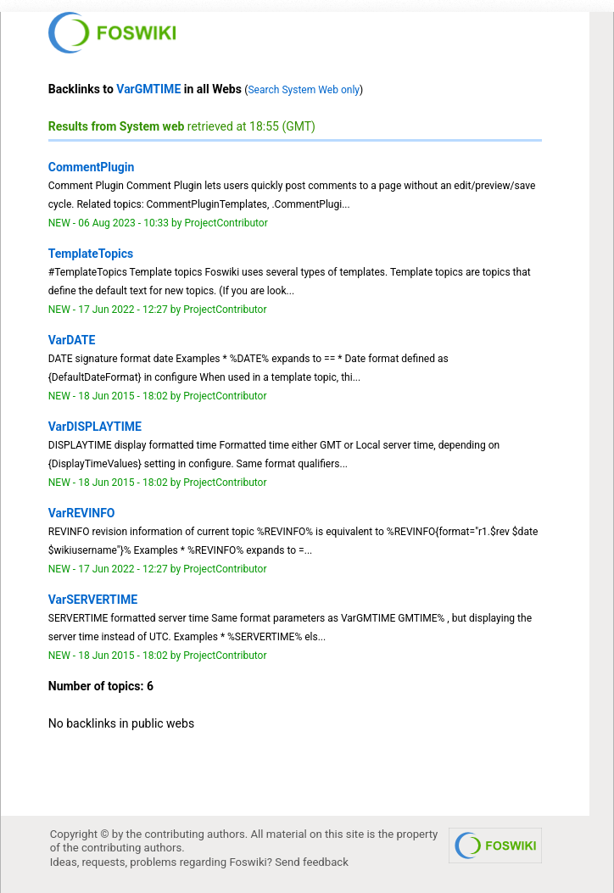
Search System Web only (304, 90)
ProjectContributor (225, 223)
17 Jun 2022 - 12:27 (123, 309)
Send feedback (312, 862)
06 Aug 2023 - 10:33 (123, 223)
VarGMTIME (148, 89)
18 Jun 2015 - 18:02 (123, 396)
